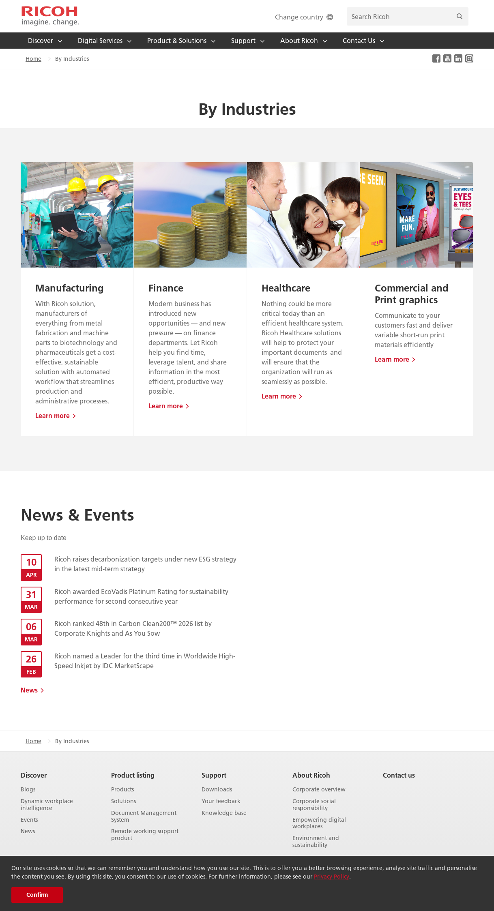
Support (214, 775)
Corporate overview (319, 789)
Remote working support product (144, 835)
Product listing (133, 775)
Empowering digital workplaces (319, 823)
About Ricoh (311, 775)
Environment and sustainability (315, 842)
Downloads (217, 789)
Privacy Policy (331, 876)
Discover (34, 775)
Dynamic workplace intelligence (47, 805)
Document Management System (143, 816)
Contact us (399, 775)
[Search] (459, 16)
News (29, 690)
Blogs (28, 789)
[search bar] (407, 16)
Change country (305, 17)
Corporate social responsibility (314, 805)
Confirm (37, 894)
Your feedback (221, 801)
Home (33, 58)
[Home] (50, 16)
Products (122, 789)
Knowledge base (224, 813)
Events (29, 820)
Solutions (123, 801)
